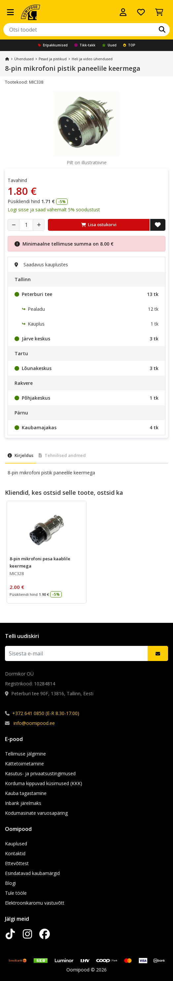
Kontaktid (15, 853)
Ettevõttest (17, 863)
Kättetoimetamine (24, 763)
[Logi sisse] (123, 12)
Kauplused (16, 843)
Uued (109, 45)
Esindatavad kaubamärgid (32, 873)
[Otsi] (162, 29)
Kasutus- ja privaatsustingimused (40, 773)
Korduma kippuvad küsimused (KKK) (43, 783)
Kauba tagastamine (26, 793)
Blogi (10, 883)
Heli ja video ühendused (92, 59)
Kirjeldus (20, 455)
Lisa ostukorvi (99, 224)
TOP (129, 45)
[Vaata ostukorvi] (159, 12)
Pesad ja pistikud (53, 59)
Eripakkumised (53, 45)
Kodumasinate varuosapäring (36, 813)
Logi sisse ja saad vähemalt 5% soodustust (54, 209)
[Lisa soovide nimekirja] (157, 225)
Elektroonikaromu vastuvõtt (34, 903)
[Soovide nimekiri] (141, 12)
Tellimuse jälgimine (25, 754)
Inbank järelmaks (23, 803)
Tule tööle (16, 893)
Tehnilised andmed (62, 455)
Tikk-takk (84, 45)
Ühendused (24, 59)
